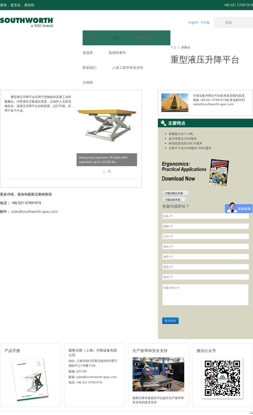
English (194, 22)
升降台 (15, 47)
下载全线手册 (172, 174)
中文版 (205, 22)
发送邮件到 (237, 75)
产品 (3, 47)
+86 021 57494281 (99, 404)
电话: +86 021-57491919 (85, 357)
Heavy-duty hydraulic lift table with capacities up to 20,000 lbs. (103, 134)
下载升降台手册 (174, 168)
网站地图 (121, 404)
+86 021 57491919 (62, 404)
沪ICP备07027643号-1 (146, 404)
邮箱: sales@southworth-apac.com (93, 352)
